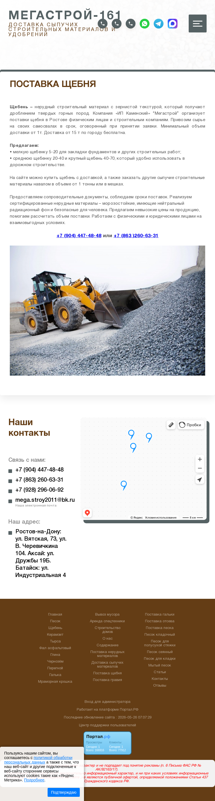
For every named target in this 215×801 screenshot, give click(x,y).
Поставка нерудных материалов (107, 654)
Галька (55, 675)
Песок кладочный (159, 635)
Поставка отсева (159, 621)
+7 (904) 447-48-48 (79, 236)
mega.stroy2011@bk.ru (45, 500)
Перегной (55, 668)
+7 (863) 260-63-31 (39, 480)
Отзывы (159, 685)
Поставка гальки (159, 614)
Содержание (107, 645)
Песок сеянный (160, 652)
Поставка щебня (107, 673)
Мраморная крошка (55, 682)
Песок (55, 621)
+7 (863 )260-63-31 (136, 236)
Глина (55, 655)
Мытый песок (159, 665)
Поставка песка (160, 628)
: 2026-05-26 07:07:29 (133, 717)
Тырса (55, 641)
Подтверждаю (63, 792)
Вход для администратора (107, 702)
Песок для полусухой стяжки (160, 643)
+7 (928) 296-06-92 (39, 490)
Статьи (160, 672)
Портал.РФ (129, 710)
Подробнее (34, 780)
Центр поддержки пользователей (107, 725)
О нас (107, 638)
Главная (55, 614)
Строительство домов (107, 630)
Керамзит (55, 635)
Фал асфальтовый (55, 648)
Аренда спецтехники (107, 621)
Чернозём (55, 661)
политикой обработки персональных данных (38, 759)
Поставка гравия (107, 680)
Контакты (160, 679)
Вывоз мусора (107, 614)
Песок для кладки (160, 659)
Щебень (55, 628)
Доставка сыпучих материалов (107, 664)
